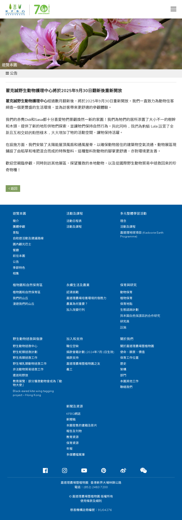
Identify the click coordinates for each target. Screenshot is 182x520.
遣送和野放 (20, 375)
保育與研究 (128, 285)
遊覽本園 (19, 213)
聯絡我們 (126, 387)
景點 (16, 233)
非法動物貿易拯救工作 (28, 369)
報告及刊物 (74, 431)
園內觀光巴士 (22, 244)
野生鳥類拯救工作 (25, 358)
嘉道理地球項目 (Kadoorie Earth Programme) (142, 235)
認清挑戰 (72, 292)
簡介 (16, 221)
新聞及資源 (74, 406)
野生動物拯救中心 (25, 346)
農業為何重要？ (77, 304)
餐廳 (16, 250)
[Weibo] (119, 470)
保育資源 (72, 443)
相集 (16, 273)
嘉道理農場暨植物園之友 (83, 364)
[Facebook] (41, 470)
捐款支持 (72, 358)
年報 (69, 449)
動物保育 (126, 292)
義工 (69, 369)
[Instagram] (61, 470)
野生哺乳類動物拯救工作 (30, 364)
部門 (123, 375)
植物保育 (126, 298)
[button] (173, 9)
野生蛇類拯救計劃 (25, 352)
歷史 (123, 364)
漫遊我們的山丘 (23, 304)
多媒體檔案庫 (75, 455)
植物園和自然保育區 (28, 285)
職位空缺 (72, 346)
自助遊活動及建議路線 (28, 238)
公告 (16, 262)
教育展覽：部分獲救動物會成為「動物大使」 (37, 383)
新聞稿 (71, 419)
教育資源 (72, 437)
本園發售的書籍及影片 (81, 425)
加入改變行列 (75, 310)
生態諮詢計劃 (129, 310)
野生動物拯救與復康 (28, 339)
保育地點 (126, 304)
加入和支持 (74, 339)
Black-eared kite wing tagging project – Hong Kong (33, 393)
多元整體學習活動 (133, 213)
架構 (123, 369)
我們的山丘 (20, 298)
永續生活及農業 (78, 285)
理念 (123, 221)
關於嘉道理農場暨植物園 (137, 346)
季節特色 (19, 268)
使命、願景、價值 (132, 352)
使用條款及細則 (91, 501)
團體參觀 (19, 227)
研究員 (124, 321)
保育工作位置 (129, 358)
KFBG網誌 (73, 414)
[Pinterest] (100, 470)
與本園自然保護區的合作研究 (140, 316)
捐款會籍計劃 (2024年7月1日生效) (90, 352)
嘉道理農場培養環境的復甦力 (86, 298)
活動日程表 (74, 221)
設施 (123, 327)
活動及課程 (74, 213)
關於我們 (126, 339)
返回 (13, 188)
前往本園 (19, 256)
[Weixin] (140, 470)
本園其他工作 (129, 381)
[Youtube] (80, 470)
